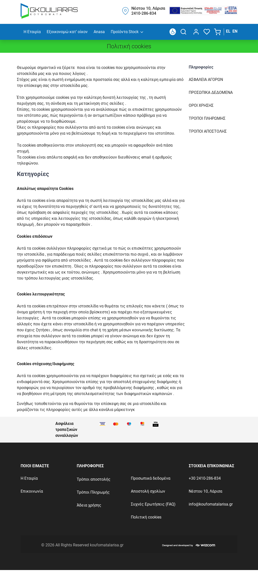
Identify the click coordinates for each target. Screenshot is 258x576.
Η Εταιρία (32, 31)
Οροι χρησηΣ (201, 105)
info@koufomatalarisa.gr (211, 504)
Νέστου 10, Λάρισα (205, 491)
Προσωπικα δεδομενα (211, 92)
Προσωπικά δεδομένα (150, 478)
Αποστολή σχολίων (148, 491)
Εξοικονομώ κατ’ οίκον (67, 31)
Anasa (99, 31)
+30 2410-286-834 (205, 478)
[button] (218, 31)
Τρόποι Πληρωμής (93, 492)
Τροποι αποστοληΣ (208, 131)
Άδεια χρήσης (89, 505)
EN (234, 31)
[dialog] (195, 31)
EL (228, 31)
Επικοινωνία (32, 491)
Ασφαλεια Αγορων (206, 79)
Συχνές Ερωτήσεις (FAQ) (153, 504)
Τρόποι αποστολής (94, 479)
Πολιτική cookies (146, 517)
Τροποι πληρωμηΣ (207, 118)
